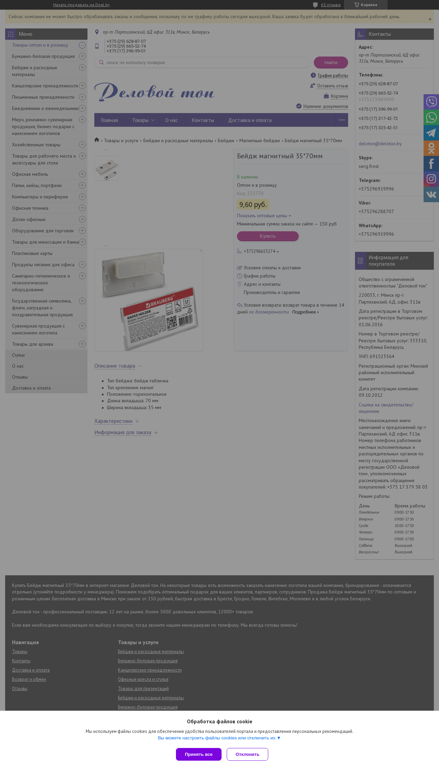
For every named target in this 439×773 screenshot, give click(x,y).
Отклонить (249, 754)
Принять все (199, 754)
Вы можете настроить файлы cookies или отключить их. (217, 739)
